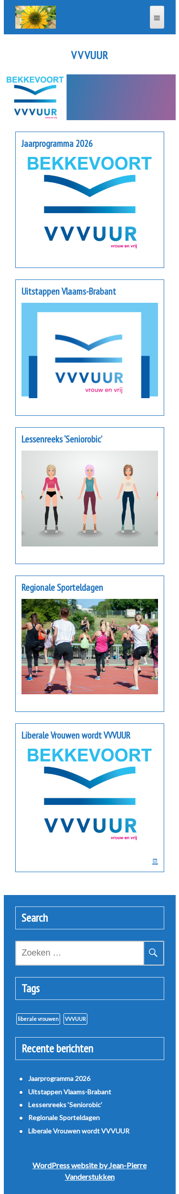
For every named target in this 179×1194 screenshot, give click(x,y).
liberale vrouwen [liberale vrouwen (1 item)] (38, 1019)
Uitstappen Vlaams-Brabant (68, 291)
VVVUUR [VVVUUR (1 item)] (75, 1019)
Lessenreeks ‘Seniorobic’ (61, 439)
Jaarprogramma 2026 (57, 143)
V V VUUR (89, 55)
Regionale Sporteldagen (62, 587)
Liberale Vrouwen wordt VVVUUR (75, 735)
